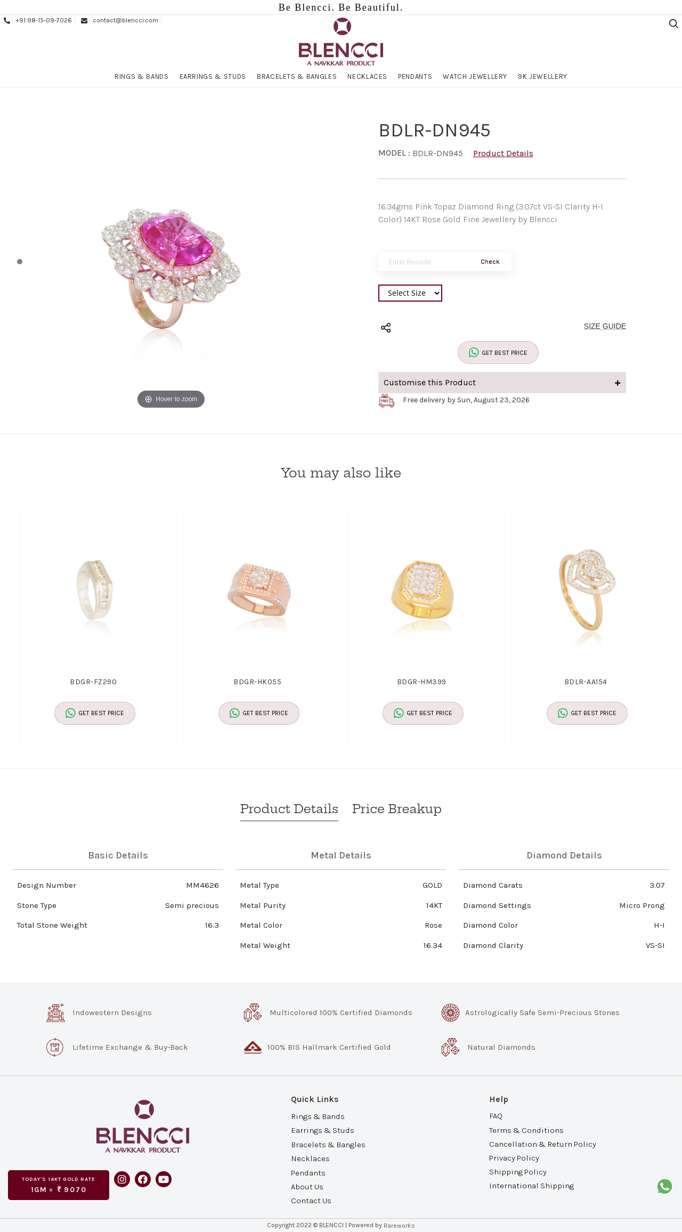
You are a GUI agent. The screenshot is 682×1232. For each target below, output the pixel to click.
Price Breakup (397, 808)
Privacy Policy (514, 1158)
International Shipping (531, 1185)
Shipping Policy (518, 1172)
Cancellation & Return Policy (542, 1143)
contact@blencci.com (119, 20)
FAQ (495, 1116)
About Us (307, 1187)
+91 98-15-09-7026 (37, 20)
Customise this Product (502, 382)
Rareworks (399, 1225)
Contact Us (311, 1200)
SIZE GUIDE (605, 326)
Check (490, 261)
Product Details (503, 153)
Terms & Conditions (526, 1129)
